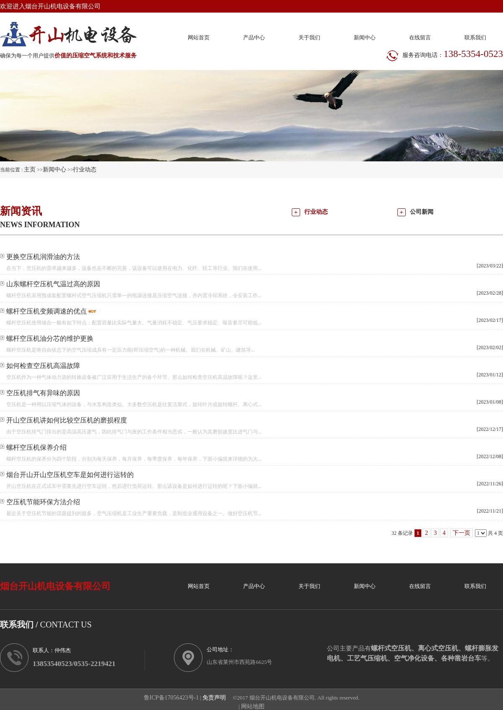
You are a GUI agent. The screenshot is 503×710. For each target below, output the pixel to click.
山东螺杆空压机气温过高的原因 (53, 284)
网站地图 (252, 706)
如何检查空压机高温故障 (43, 365)
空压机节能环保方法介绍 (43, 501)
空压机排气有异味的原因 (43, 392)
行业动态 (84, 169)
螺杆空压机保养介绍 (36, 447)
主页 (30, 169)
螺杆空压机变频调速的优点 (46, 311)
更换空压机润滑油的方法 (43, 256)
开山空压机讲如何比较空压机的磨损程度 (66, 420)
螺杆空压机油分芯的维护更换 (49, 338)
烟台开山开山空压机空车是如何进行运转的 (70, 474)
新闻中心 (54, 169)
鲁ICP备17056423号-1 (171, 697)
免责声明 (214, 697)
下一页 (461, 533)
